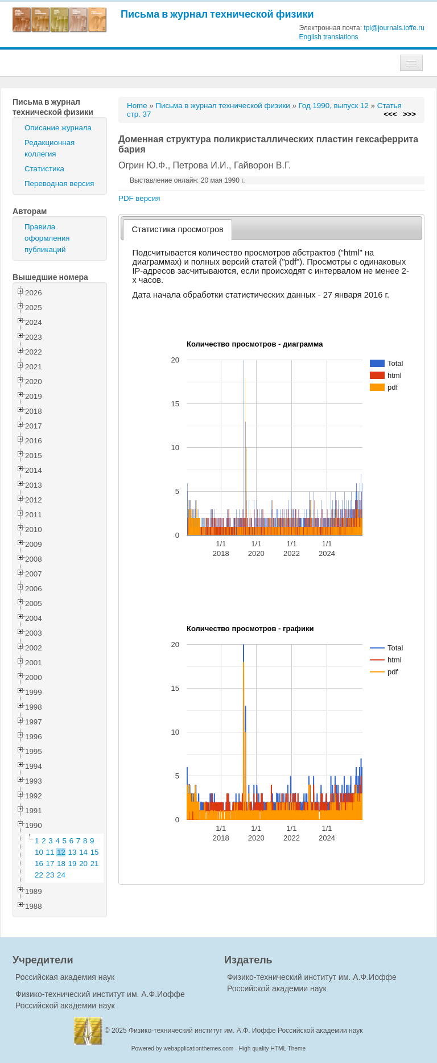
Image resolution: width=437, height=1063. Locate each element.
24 (61, 875)
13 (72, 852)
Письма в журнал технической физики (217, 13)
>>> (409, 114)
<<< (390, 114)
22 (39, 875)
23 (50, 875)
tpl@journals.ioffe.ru (394, 28)
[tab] (178, 229)
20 (83, 863)
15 (94, 852)
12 (61, 852)
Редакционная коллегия (49, 148)
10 (39, 852)
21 (94, 863)
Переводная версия (59, 183)
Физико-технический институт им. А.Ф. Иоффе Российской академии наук (246, 1031)
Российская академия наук (64, 977)
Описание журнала (58, 127)
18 (61, 863)
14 (83, 852)
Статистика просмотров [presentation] (178, 229)
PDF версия (139, 198)
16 (39, 863)
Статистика (44, 168)
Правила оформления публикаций (47, 238)
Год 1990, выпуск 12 (334, 105)
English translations (328, 37)
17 (50, 863)
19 (72, 863)
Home (137, 105)
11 (50, 852)
